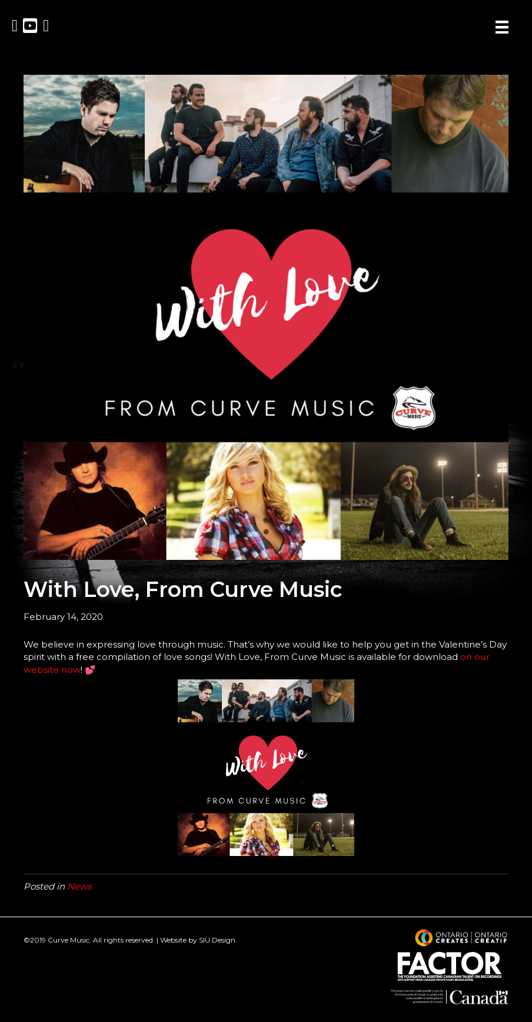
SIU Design (217, 939)
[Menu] (502, 27)
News (79, 886)
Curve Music (68, 939)
